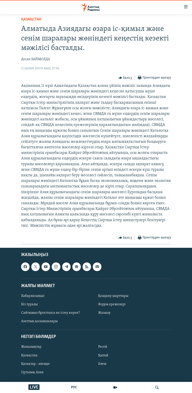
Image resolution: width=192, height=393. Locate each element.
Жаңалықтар (31, 347)
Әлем (102, 364)
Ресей (102, 347)
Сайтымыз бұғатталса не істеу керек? (50, 313)
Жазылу (104, 313)
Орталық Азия (32, 372)
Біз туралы (29, 304)
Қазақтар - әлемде (35, 364)
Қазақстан (29, 355)
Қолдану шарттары (113, 296)
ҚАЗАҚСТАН (31, 19)
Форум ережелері (112, 304)
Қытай (103, 355)
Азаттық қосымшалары (39, 321)
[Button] (125, 77)
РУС (74, 387)
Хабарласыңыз (32, 296)
